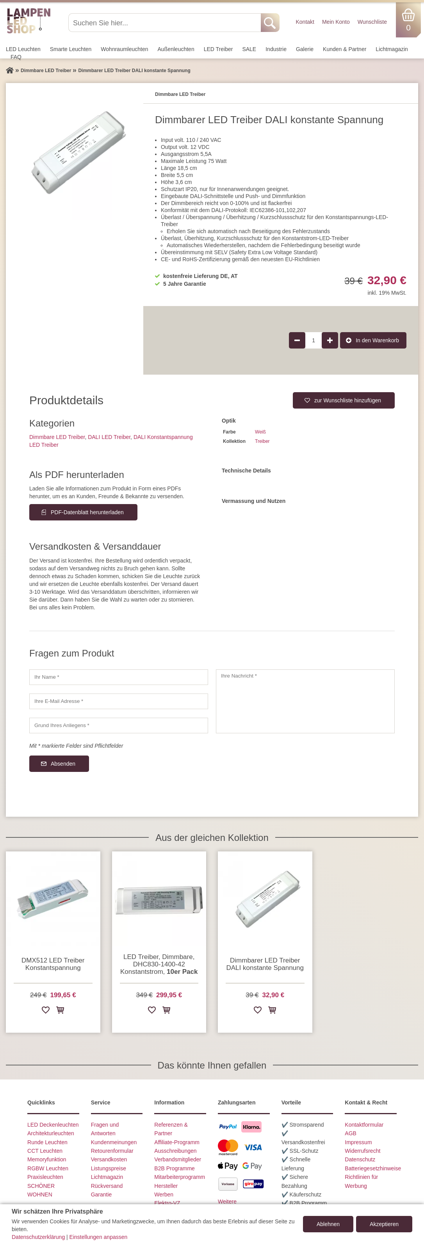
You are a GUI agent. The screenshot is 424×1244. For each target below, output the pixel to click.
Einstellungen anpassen (98, 1237)
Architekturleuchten (50, 1133)
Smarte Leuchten (71, 49)
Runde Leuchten (47, 1142)
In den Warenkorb (377, 340)
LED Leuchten (23, 49)
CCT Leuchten (44, 1151)
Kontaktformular (364, 1125)
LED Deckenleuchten (53, 1125)
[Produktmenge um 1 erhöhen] (330, 340)
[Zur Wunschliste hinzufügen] (45, 1011)
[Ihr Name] (118, 677)
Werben (163, 1194)
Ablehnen (328, 1224)
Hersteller (166, 1186)
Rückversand (107, 1186)
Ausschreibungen (175, 1151)
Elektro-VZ (167, 1203)
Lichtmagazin (392, 49)
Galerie (305, 49)
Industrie (276, 49)
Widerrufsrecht (362, 1151)
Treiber (262, 441)
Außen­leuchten (176, 49)
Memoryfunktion (46, 1159)
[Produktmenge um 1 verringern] (297, 340)
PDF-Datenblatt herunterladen (87, 512)
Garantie (101, 1194)
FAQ (16, 57)
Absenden (63, 764)
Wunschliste (372, 22)
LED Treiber (218, 49)
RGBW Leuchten (47, 1168)
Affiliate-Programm (177, 1142)
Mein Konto (336, 22)
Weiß (260, 432)
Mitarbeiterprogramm (179, 1177)
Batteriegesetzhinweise (373, 1168)
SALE (249, 49)
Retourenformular (112, 1151)
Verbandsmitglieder (177, 1159)
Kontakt (305, 22)
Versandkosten (109, 1159)
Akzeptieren (384, 1224)
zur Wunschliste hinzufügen (347, 400)
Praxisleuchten (45, 1177)
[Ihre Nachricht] (305, 701)
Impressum (358, 1142)
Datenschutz (360, 1159)
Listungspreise (108, 1168)
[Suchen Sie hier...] (165, 22)
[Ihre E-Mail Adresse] (118, 701)
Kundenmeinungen (114, 1142)
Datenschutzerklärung (38, 1237)
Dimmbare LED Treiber (57, 437)
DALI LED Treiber (109, 437)
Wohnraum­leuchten (124, 49)
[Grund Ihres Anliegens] (118, 725)
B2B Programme (174, 1168)
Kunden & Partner (344, 49)
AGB (350, 1133)
